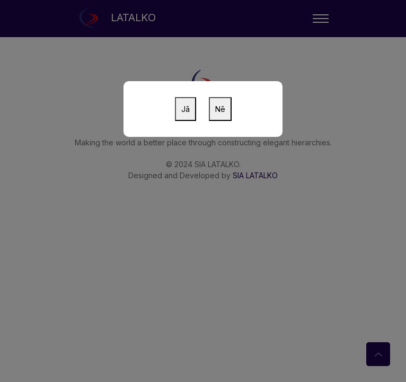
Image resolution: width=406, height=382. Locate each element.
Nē (220, 109)
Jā (185, 109)
